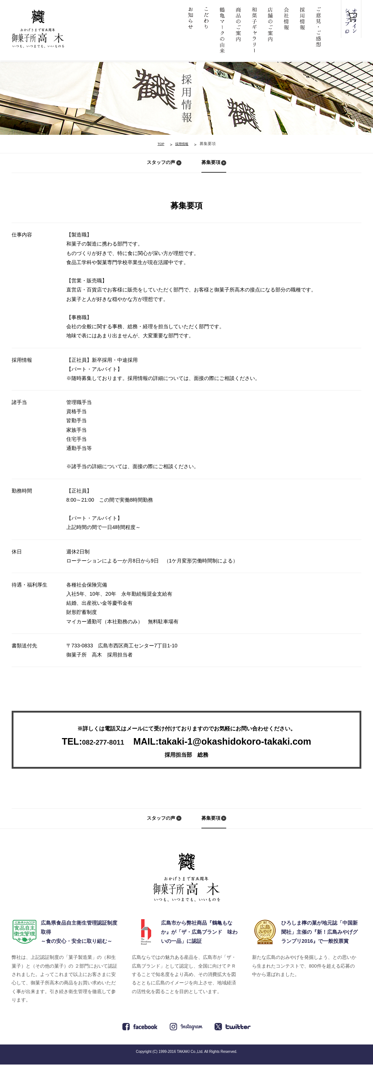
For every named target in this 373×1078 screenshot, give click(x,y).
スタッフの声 (159, 166)
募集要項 (212, 166)
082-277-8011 (103, 748)
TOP (157, 143)
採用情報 (182, 143)
